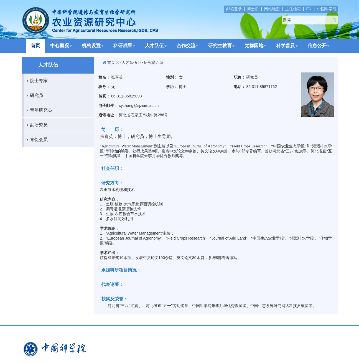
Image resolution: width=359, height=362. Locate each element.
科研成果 (124, 45)
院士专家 (36, 81)
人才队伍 (156, 45)
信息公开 (318, 45)
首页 (35, 45)
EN (308, 9)
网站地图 (272, 9)
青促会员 (36, 139)
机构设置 (92, 45)
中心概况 (61, 45)
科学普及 (287, 45)
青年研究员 (38, 110)
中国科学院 (327, 9)
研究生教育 (221, 45)
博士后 (253, 9)
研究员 (33, 95)
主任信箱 (293, 9)
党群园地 (255, 45)
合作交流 (187, 45)
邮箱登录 (234, 9)
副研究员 (36, 125)
